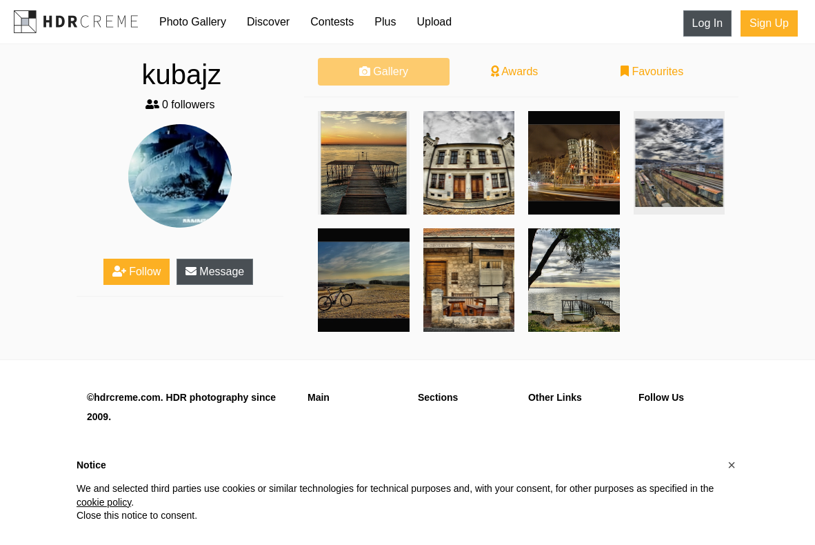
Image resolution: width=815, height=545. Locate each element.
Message (214, 271)
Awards (515, 71)
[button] (732, 465)
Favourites (652, 71)
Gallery (383, 71)
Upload (434, 22)
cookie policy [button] (104, 502)
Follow (136, 271)
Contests (332, 22)
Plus (385, 22)
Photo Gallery (192, 22)
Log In (707, 23)
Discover (268, 22)
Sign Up (769, 23)
